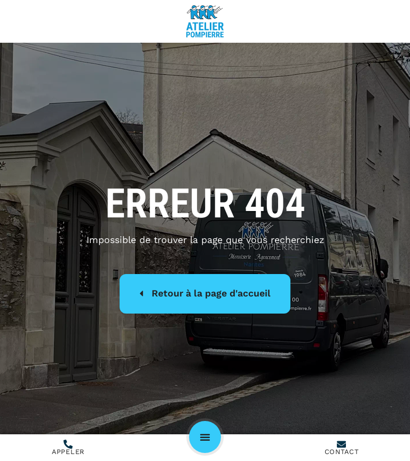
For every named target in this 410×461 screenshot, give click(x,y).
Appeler (68, 452)
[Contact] (341, 444)
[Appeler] (68, 444)
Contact (342, 452)
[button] (205, 437)
